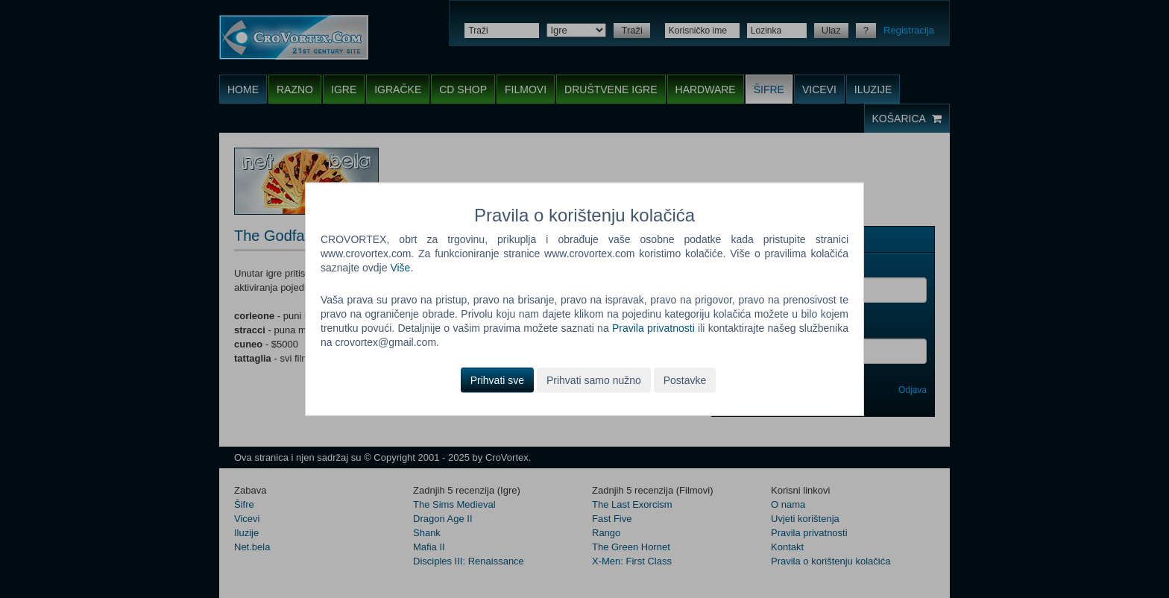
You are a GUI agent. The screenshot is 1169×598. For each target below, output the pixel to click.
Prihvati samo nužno (593, 379)
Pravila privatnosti (653, 328)
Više (400, 268)
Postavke (685, 379)
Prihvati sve (497, 379)
